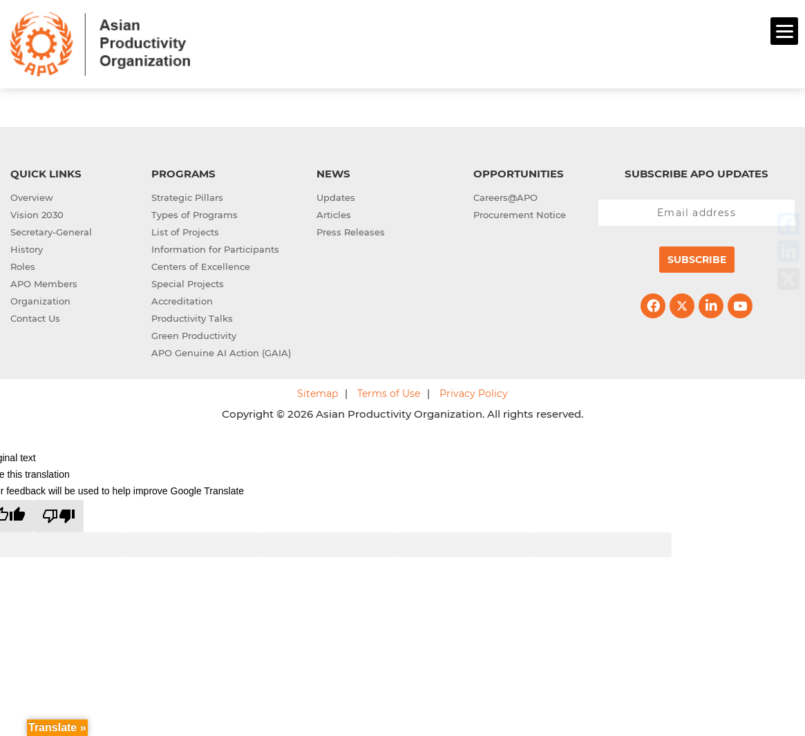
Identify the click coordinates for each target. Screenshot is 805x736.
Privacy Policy (473, 391)
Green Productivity (193, 333)
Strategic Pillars (187, 195)
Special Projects (187, 281)
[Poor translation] (59, 514)
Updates (335, 195)
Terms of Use (388, 391)
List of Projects (185, 229)
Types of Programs (194, 212)
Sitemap (317, 391)
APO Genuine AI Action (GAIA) (221, 350)
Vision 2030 (37, 212)
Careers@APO (505, 195)
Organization (40, 298)
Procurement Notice (519, 212)
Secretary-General (51, 229)
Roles (22, 264)
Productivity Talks (192, 316)
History (26, 247)
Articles (333, 212)
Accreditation (182, 298)
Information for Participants (215, 247)
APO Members (43, 281)
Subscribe (696, 257)
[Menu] (784, 31)
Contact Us (35, 316)
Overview (31, 195)
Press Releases (350, 229)
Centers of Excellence (200, 264)
